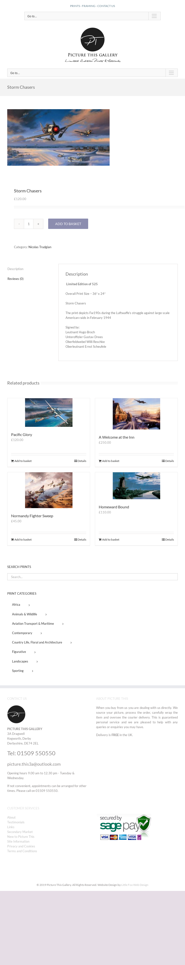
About (11, 817)
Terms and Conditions (22, 851)
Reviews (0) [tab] (15, 279)
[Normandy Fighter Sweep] (48, 490)
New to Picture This (20, 837)
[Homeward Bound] (136, 485)
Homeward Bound (114, 507)
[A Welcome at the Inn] (136, 413)
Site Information (18, 841)
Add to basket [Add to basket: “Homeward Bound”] (110, 539)
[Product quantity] (28, 224)
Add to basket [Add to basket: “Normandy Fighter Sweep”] (23, 539)
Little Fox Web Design (134, 885)
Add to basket (68, 224)
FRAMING (88, 6)
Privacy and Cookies (21, 846)
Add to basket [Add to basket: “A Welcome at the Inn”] (110, 461)
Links (10, 827)
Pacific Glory (21, 434)
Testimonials (16, 822)
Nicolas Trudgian (39, 247)
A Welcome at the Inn (116, 437)
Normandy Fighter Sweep (32, 515)
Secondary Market (20, 832)
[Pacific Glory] (48, 412)
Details (82, 461)
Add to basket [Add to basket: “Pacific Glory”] (23, 461)
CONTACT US (106, 6)
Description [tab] (15, 269)
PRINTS (75, 6)
